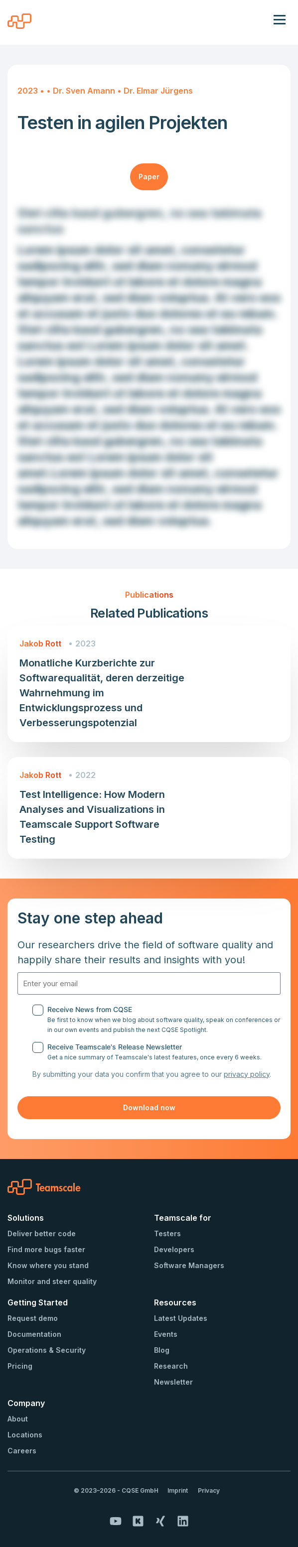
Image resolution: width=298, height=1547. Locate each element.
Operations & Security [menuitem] (46, 1350)
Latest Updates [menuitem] (180, 1318)
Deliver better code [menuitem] (41, 1233)
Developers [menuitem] (174, 1249)
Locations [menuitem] (24, 1434)
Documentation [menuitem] (34, 1334)
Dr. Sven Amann (85, 91)
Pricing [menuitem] (19, 1366)
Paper (149, 176)
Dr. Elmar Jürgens (158, 91)
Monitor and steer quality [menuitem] (52, 1281)
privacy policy (247, 1074)
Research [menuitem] (171, 1366)
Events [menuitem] (165, 1334)
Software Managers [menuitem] (189, 1265)
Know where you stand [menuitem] (48, 1265)
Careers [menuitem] (21, 1450)
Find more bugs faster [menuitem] (46, 1249)
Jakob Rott (40, 643)
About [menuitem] (17, 1419)
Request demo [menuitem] (32, 1318)
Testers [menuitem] (167, 1233)
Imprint (177, 1490)
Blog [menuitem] (161, 1350)
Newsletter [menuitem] (173, 1382)
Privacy (209, 1490)
